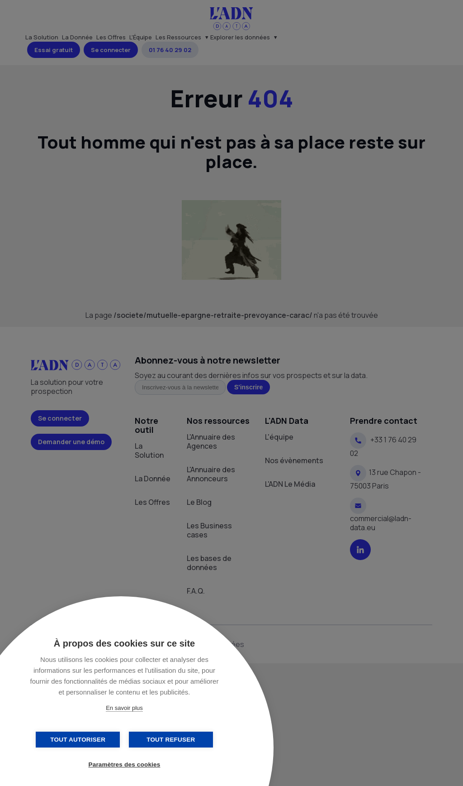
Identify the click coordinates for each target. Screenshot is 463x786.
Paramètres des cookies (125, 764)
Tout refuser (169, 739)
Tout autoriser (79, 739)
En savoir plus (124, 708)
